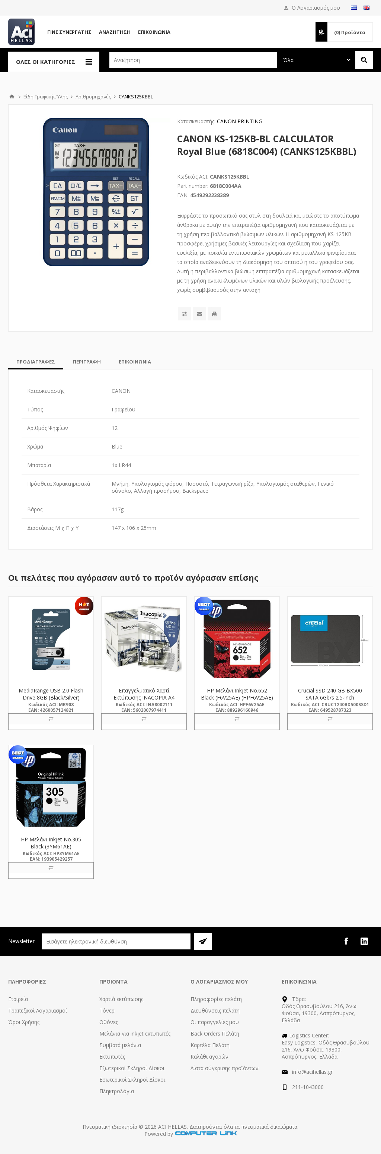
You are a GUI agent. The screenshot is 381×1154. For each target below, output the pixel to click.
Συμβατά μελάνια (120, 1045)
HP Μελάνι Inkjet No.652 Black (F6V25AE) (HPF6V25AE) (237, 694)
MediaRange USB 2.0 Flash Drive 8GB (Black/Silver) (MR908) (51, 697)
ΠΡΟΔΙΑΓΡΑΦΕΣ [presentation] (35, 361)
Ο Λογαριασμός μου (316, 7)
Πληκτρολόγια (116, 1091)
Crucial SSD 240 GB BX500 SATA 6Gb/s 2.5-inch (330, 694)
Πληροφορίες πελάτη (216, 999)
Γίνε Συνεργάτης (69, 32)
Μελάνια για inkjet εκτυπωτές (134, 1033)
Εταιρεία (18, 999)
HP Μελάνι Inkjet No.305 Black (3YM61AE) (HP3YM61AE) (51, 846)
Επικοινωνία (154, 32)
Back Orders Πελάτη (214, 1033)
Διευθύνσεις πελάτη (215, 1010)
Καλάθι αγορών (209, 1056)
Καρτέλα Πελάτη (210, 1045)
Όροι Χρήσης (23, 1022)
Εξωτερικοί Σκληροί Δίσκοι (131, 1068)
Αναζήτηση (115, 32)
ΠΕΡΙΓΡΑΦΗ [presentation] (87, 361)
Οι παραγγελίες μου (214, 1022)
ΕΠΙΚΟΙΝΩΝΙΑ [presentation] (135, 361)
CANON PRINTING (239, 121)
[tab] (35, 361)
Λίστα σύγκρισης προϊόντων (224, 1068)
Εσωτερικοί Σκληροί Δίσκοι (132, 1079)
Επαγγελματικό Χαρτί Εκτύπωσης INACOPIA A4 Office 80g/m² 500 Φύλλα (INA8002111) (144, 701)
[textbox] (193, 60)
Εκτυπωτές (112, 1056)
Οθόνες (108, 1022)
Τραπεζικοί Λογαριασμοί (37, 1010)
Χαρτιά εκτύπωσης (121, 999)
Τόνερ (107, 1010)
